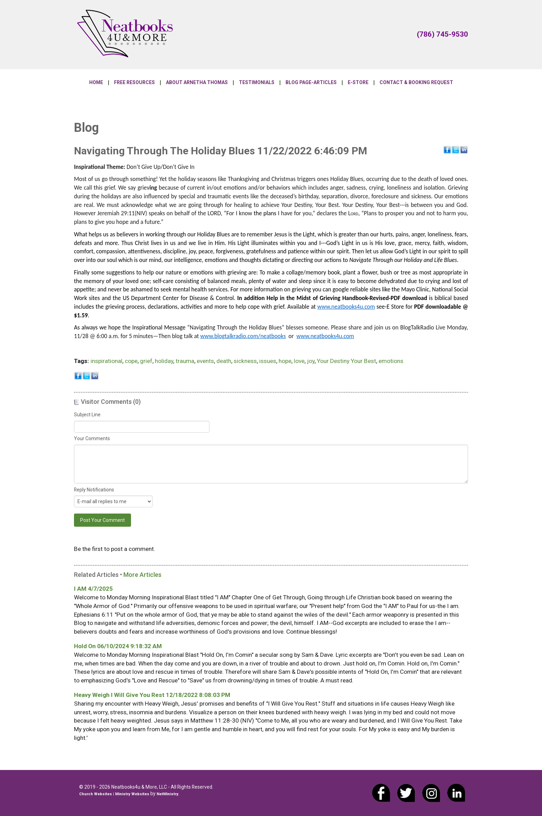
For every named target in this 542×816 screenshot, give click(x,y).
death (223, 360)
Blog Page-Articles (311, 82)
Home (96, 82)
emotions (391, 360)
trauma (185, 360)
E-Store (358, 82)
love (299, 360)
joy (311, 360)
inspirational (106, 360)
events (205, 360)
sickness (245, 360)
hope (285, 360)
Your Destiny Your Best (346, 360)
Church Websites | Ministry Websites (114, 794)
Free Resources (134, 82)
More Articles (142, 574)
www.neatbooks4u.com (346, 306)
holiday (164, 360)
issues (267, 360)
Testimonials (256, 82)
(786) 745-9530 (442, 34)
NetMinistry (167, 794)
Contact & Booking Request (416, 82)
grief (146, 360)
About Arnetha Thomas (197, 82)
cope (131, 360)
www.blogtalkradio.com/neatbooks (243, 336)
